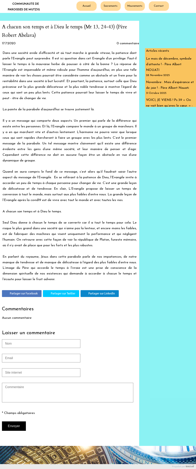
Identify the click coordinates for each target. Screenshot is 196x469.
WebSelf (190, 466)
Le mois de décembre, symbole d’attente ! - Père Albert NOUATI (168, 64)
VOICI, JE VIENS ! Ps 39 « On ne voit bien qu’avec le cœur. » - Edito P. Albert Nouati (169, 105)
